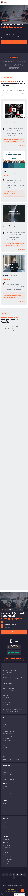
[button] (2, 893)
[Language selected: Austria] (19, 894)
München (16, 226)
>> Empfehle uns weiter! (9, 811)
